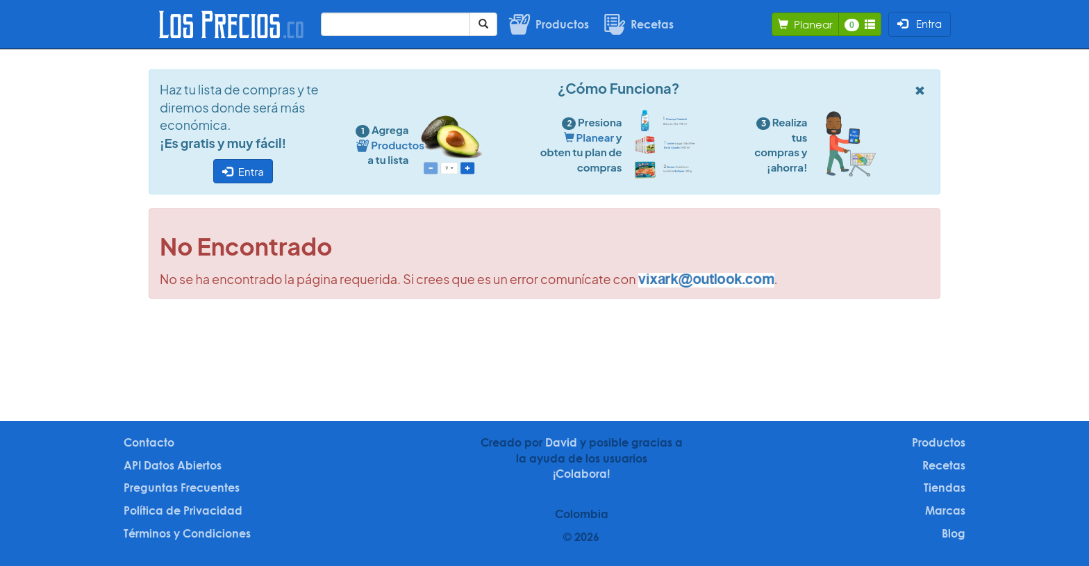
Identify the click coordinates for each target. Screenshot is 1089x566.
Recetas (943, 465)
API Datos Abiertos (173, 465)
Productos (938, 442)
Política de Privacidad (183, 510)
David (561, 442)
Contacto (149, 442)
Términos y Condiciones (187, 533)
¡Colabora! (581, 474)
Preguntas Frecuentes (182, 487)
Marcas (945, 510)
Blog (953, 533)
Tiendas (944, 487)
